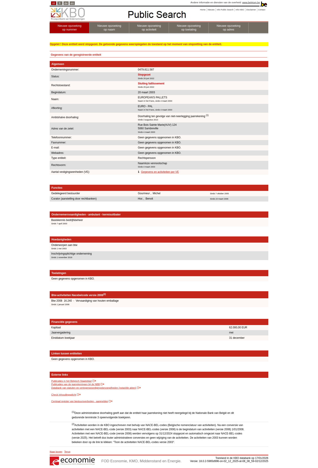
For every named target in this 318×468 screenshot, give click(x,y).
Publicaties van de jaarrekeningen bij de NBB (75, 384)
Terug (67, 451)
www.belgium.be (251, 2)
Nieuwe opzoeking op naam (109, 27)
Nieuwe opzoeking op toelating (189, 27)
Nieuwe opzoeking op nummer (69, 27)
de (66, 3)
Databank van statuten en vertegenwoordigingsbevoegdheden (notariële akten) (93, 387)
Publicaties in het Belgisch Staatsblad (71, 381)
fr (60, 3)
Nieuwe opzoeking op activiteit (149, 27)
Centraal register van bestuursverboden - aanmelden (79, 401)
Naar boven (56, 451)
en (72, 3)
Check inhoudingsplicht (63, 394)
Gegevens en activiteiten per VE (160, 171)
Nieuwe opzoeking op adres (228, 27)
